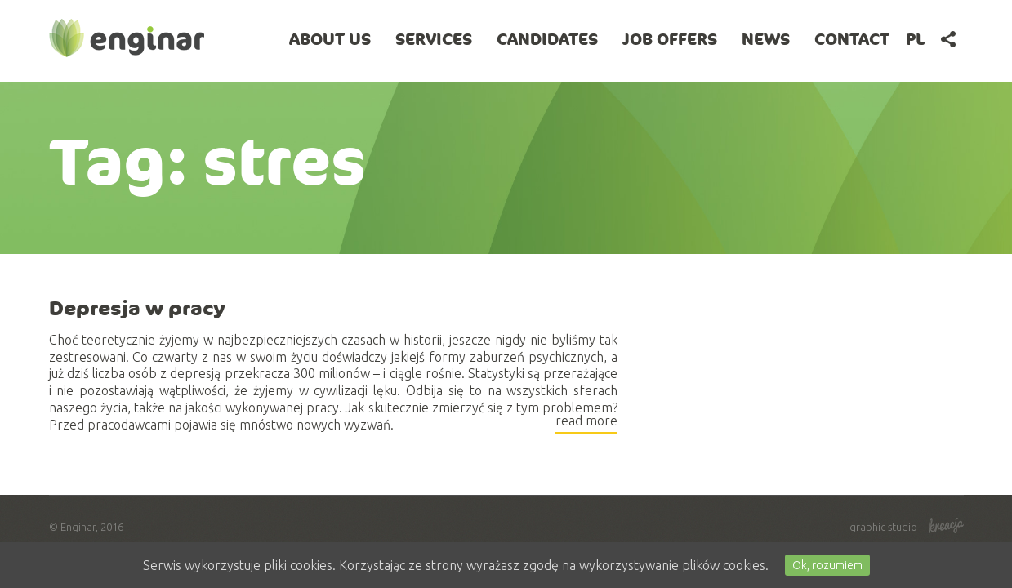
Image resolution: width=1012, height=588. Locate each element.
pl (915, 39)
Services (433, 39)
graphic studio (906, 526)
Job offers (669, 39)
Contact (851, 39)
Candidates (547, 39)
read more (586, 423)
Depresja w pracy (137, 308)
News (766, 39)
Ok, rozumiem (827, 565)
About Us (330, 39)
